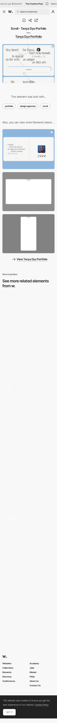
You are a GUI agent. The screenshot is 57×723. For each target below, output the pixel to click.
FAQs (32, 676)
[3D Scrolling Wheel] (28, 575)
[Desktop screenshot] (28, 191)
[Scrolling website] (28, 357)
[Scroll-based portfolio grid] (28, 313)
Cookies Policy (41, 705)
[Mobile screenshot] (28, 233)
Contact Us (35, 685)
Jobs (32, 667)
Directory (7, 676)
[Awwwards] (10, 11)
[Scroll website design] (28, 400)
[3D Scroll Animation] (28, 444)
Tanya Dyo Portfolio (28, 36)
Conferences (8, 681)
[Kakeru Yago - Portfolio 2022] (28, 532)
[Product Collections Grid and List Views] (28, 619)
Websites (6, 663)
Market (33, 672)
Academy (34, 663)
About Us (34, 681)
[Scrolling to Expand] (28, 488)
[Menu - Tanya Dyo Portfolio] (28, 149)
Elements (6, 672)
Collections (7, 667)
